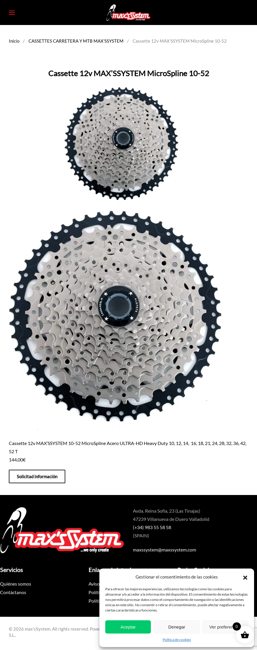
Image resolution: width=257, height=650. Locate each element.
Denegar (176, 626)
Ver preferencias (225, 626)
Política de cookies (177, 639)
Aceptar (128, 626)
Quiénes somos (15, 583)
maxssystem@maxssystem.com (164, 549)
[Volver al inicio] (128, 12)
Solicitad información (37, 476)
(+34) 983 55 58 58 (152, 527)
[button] (245, 577)
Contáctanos (13, 592)
